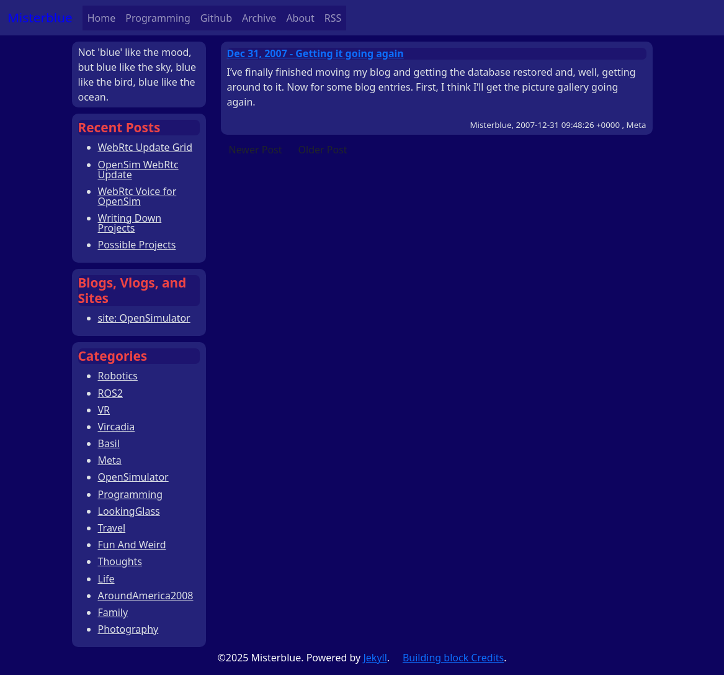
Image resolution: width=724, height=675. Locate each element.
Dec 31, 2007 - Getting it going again (315, 53)
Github (216, 18)
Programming (157, 18)
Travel (112, 528)
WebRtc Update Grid (145, 147)
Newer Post (255, 149)
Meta (110, 460)
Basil (109, 443)
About (300, 18)
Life (106, 579)
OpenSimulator (133, 477)
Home (101, 18)
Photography (128, 629)
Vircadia (116, 426)
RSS (333, 18)
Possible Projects (137, 244)
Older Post (322, 149)
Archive (259, 18)
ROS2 (110, 393)
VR (104, 410)
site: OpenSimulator (144, 318)
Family (113, 612)
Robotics (118, 376)
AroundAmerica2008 (146, 595)
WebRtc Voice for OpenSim (137, 196)
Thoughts (120, 561)
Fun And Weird (132, 544)
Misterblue (40, 17)
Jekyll (375, 657)
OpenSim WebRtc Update (138, 169)
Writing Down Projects (130, 223)
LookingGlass (129, 511)
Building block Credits (453, 657)
